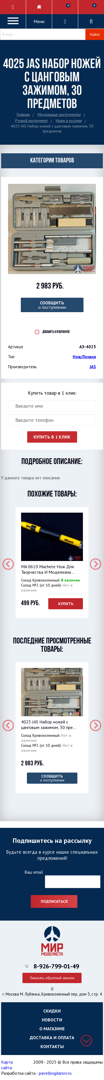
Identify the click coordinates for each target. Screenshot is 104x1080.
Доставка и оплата (52, 1037)
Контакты (52, 1046)
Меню (39, 21)
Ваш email (33, 872)
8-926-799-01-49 (56, 966)
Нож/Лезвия (84, 356)
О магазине (52, 1028)
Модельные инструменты (59, 114)
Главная (23, 114)
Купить (65, 603)
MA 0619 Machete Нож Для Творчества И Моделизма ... (48, 569)
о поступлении (52, 305)
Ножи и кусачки (69, 120)
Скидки (52, 1011)
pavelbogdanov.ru (55, 1073)
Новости (52, 1020)
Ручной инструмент (31, 120)
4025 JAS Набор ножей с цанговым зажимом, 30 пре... (48, 724)
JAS (93, 366)
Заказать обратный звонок (52, 977)
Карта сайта (7, 1064)
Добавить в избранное (56, 332)
